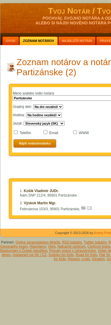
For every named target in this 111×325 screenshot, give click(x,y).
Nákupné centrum (71, 246)
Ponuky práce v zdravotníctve (72, 251)
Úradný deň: (22, 107)
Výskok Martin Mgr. (40, 203)
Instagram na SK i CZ (29, 255)
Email (53, 133)
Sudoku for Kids (61, 255)
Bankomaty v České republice (23, 251)
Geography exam (14, 246)
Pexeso (74, 259)
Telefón (25, 133)
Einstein (98, 259)
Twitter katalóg (95, 242)
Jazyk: (18, 123)
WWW (84, 133)
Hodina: (19, 115)
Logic (86, 259)
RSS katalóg (72, 242)
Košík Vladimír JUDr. (41, 191)
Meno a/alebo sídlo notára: (34, 93)
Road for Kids (86, 255)
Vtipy (51, 246)
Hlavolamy (38, 246)
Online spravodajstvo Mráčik (37, 242)
